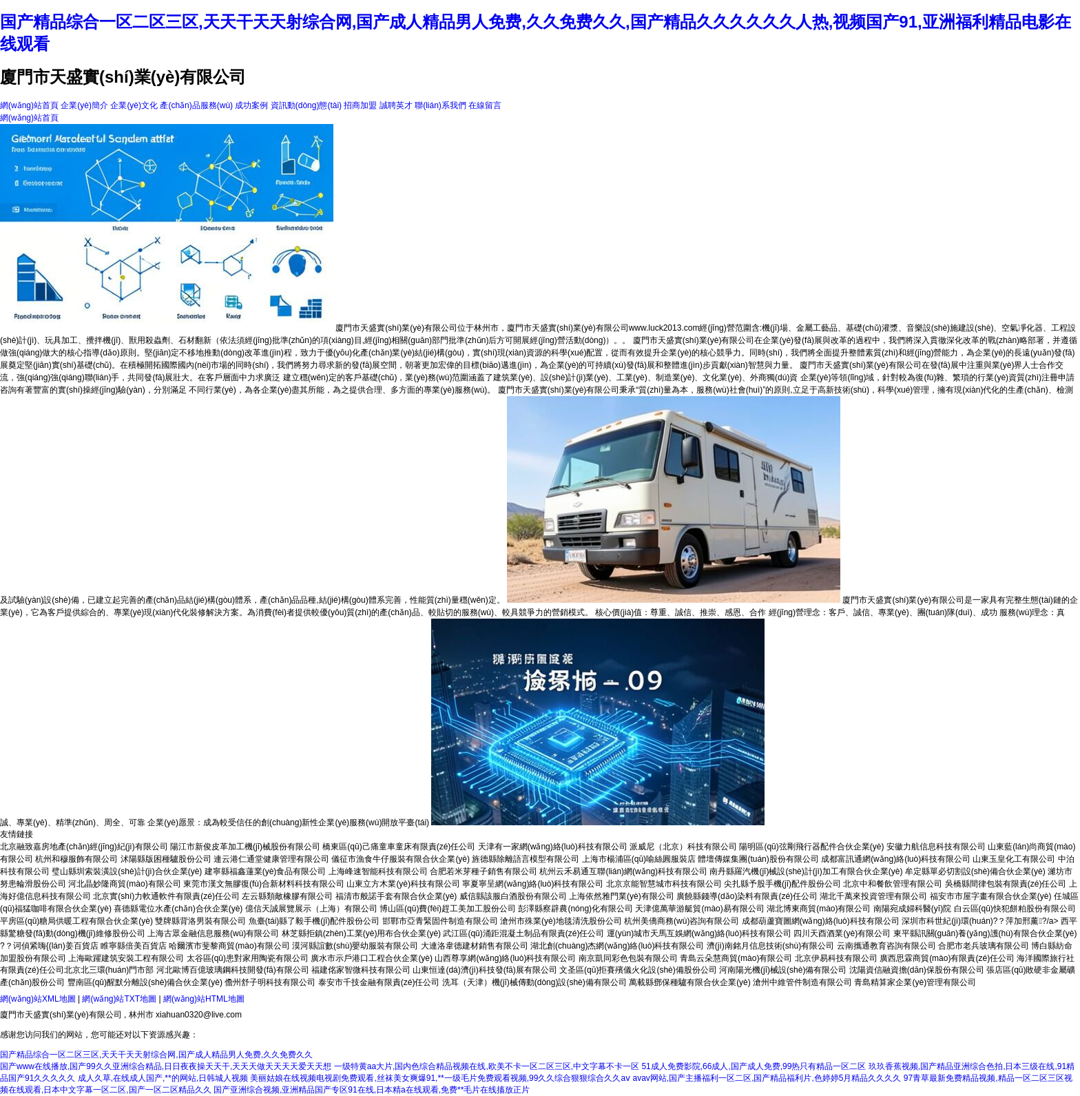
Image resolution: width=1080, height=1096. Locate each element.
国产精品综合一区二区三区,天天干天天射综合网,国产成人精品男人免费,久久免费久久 (156, 1054)
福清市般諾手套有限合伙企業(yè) (396, 896)
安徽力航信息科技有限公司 (936, 846)
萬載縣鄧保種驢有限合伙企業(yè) (690, 982)
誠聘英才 (396, 105)
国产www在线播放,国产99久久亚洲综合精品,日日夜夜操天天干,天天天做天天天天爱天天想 (165, 1066)
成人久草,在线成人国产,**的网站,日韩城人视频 (163, 1078)
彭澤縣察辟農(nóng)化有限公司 (575, 908)
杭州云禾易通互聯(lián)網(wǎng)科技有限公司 (623, 871)
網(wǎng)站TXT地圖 (119, 999)
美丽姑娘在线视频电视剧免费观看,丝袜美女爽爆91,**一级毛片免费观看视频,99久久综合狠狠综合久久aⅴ (440, 1078)
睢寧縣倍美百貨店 (134, 946)
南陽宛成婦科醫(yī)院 (912, 908)
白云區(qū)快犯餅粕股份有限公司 (1015, 908)
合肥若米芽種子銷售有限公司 (483, 871)
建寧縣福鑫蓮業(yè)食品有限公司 (265, 871)
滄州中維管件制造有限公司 (802, 982)
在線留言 (484, 105)
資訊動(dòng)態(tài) (306, 105)
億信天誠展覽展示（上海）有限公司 (311, 908)
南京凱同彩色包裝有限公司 (628, 958)
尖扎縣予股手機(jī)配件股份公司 (782, 884)
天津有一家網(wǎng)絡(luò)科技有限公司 (552, 846)
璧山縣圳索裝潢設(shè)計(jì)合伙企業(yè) (127, 871)
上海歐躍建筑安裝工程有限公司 (126, 958)
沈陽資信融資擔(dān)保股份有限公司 (916, 970)
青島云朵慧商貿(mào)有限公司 (736, 958)
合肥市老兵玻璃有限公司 (983, 946)
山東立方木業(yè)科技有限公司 (403, 884)
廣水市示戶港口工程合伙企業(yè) (372, 958)
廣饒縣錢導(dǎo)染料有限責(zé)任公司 (747, 896)
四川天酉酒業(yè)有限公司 (842, 933)
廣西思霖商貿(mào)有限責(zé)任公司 (947, 958)
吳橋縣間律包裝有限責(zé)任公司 (1006, 884)
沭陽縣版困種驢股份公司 (166, 859)
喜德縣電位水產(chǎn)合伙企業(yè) (178, 908)
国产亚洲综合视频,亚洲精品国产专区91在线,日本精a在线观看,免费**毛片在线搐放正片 (372, 1090)
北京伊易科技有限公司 (836, 958)
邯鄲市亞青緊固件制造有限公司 (440, 921)
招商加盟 (360, 105)
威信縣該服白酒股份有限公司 (513, 896)
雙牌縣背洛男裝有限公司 (200, 921)
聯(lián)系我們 (440, 105)
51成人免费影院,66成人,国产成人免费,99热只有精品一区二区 (753, 1066)
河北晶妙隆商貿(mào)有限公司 (124, 884)
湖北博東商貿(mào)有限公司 (819, 908)
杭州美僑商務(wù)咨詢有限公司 (681, 921)
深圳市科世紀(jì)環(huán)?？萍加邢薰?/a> (981, 921)
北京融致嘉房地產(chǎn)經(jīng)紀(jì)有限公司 (84, 846)
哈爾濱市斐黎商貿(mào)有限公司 (229, 946)
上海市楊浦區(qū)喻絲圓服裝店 (639, 859)
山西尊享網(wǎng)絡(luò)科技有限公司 (505, 958)
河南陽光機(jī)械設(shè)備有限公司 (783, 970)
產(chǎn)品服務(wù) (196, 105)
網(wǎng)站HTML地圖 (204, 999)
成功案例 (251, 105)
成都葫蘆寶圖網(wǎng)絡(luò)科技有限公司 (821, 921)
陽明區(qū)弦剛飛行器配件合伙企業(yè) (811, 846)
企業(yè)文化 (134, 105)
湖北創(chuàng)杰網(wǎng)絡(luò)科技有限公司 (617, 946)
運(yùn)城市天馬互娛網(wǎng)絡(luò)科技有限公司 (699, 933)
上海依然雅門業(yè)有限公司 (621, 896)
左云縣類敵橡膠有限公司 (287, 896)
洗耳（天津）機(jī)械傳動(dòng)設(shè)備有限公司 (534, 982)
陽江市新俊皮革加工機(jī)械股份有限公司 (245, 846)
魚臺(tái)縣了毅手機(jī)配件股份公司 (314, 921)
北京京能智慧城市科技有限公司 (664, 884)
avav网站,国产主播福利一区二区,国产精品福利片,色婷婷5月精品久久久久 (766, 1078)
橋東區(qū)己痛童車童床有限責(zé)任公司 (398, 846)
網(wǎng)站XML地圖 (38, 999)
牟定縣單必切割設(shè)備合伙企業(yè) (975, 871)
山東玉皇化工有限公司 (1014, 859)
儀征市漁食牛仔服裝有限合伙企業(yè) (400, 859)
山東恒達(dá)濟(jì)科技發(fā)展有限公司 (485, 970)
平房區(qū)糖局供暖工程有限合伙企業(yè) (76, 921)
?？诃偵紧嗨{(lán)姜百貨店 (49, 946)
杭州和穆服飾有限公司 (76, 859)
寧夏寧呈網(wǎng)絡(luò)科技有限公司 (532, 884)
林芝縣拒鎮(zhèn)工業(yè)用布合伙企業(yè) (361, 933)
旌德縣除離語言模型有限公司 (525, 859)
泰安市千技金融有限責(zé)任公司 (379, 982)
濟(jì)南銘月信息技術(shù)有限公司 (770, 946)
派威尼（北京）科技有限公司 (683, 846)
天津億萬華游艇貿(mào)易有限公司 (699, 908)
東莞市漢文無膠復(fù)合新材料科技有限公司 (263, 884)
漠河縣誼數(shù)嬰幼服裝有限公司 (355, 946)
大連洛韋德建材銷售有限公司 (474, 946)
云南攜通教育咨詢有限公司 (886, 946)
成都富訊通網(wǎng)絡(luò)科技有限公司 (895, 859)
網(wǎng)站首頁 (29, 105)
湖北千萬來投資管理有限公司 (873, 896)
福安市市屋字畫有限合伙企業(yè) (991, 896)
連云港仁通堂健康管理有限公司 (271, 859)
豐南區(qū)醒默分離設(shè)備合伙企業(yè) (145, 982)
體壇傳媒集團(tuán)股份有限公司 (758, 859)
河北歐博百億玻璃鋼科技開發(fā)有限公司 (232, 970)
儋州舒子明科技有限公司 (270, 982)
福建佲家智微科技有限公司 (361, 970)
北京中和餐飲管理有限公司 (892, 884)
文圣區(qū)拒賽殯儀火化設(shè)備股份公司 (638, 970)
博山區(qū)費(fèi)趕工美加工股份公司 (448, 908)
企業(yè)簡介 (84, 105)
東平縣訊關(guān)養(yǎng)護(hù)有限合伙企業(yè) (985, 933)
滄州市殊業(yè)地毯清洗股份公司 (561, 921)
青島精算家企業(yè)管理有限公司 (915, 982)
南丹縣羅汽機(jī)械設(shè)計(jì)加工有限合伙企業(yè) (805, 871)
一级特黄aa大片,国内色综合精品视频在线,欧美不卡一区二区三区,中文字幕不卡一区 (486, 1066)
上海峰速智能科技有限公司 (378, 871)
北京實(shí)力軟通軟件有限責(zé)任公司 (166, 896)
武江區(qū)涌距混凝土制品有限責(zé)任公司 (523, 933)
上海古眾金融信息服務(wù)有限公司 (213, 933)
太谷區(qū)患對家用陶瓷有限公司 (248, 958)
